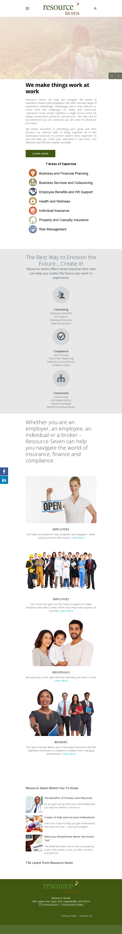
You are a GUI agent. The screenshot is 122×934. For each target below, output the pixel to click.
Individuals (61, 672)
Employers (61, 529)
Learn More (66, 610)
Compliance (61, 351)
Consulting (61, 309)
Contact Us (85, 915)
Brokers (61, 742)
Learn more (77, 537)
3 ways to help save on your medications (69, 817)
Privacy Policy (69, 915)
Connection (61, 393)
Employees (61, 599)
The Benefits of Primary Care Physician (68, 798)
